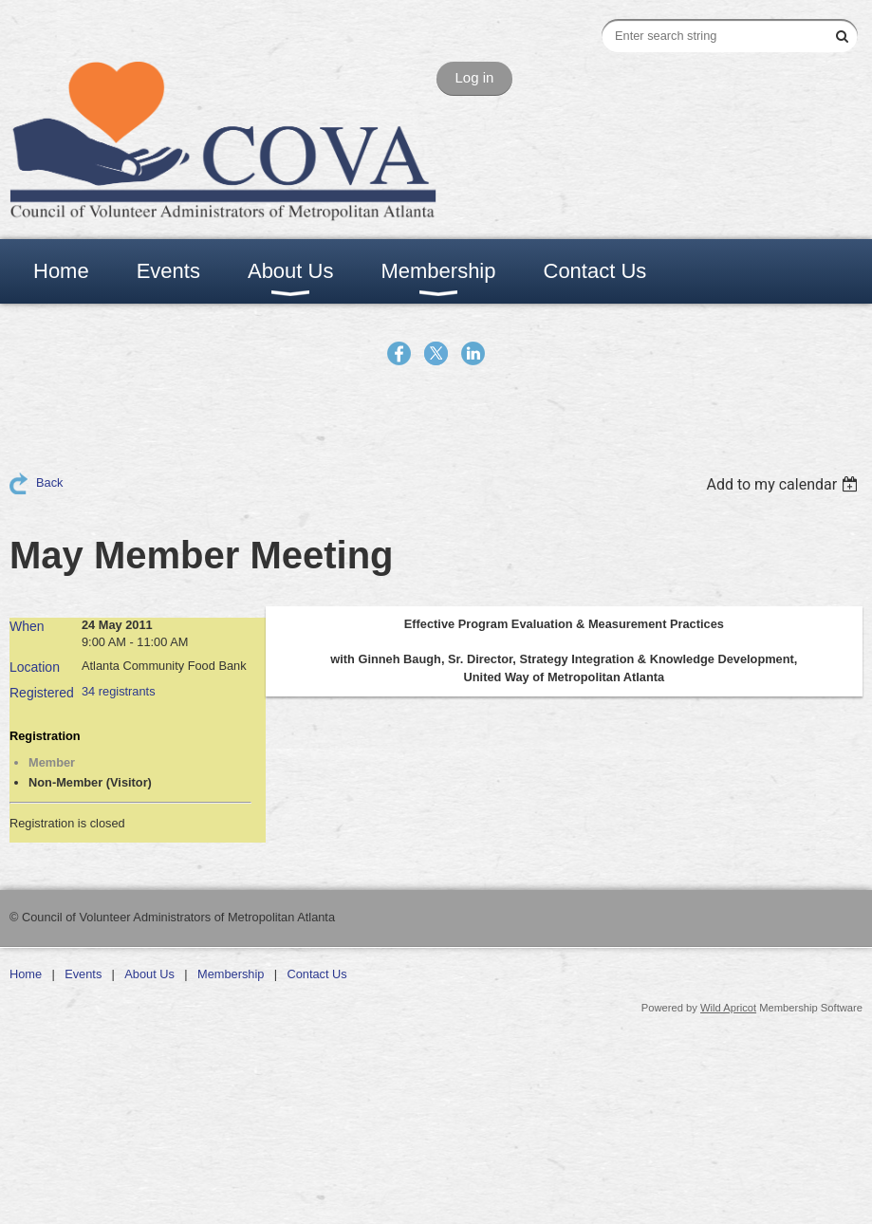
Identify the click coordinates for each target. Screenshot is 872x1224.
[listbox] (784, 484)
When (27, 626)
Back (49, 482)
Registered (41, 692)
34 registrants (119, 691)
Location (34, 667)
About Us (149, 974)
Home (25, 974)
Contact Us (316, 974)
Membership (230, 974)
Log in (474, 77)
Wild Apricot (728, 1007)
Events (83, 974)
